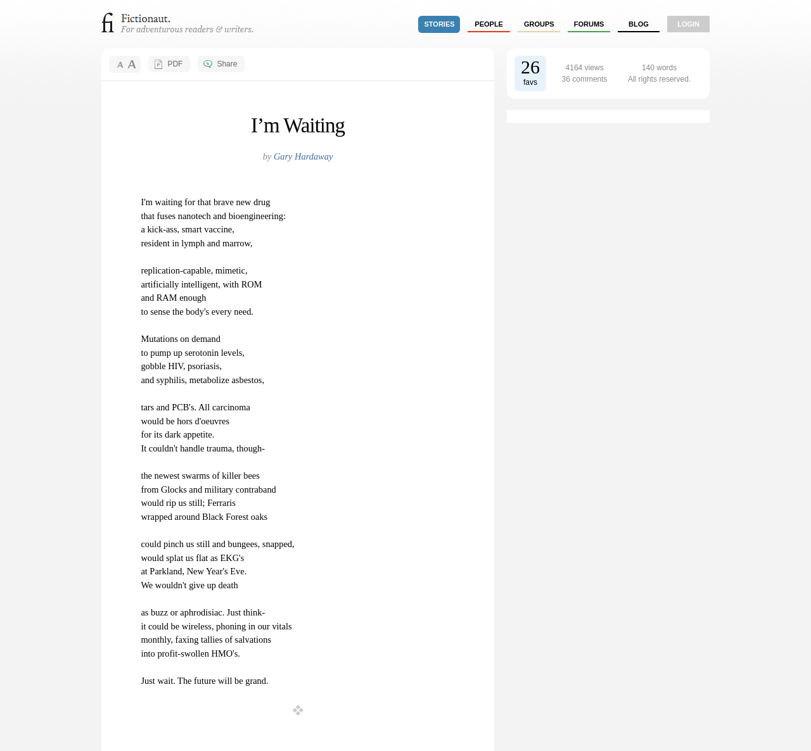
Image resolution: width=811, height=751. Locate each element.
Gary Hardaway (303, 156)
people (489, 24)
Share (227, 64)
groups (539, 24)
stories (440, 24)
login (688, 24)
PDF (174, 64)
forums (589, 24)
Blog (639, 24)
